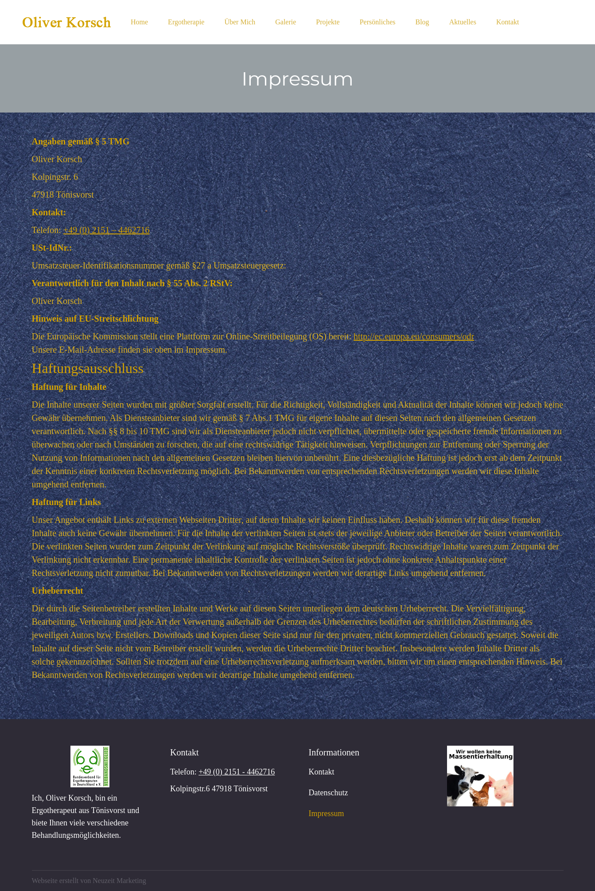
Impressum (326, 813)
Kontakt (321, 771)
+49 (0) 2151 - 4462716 (236, 771)
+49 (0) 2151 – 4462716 (106, 230)
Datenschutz (328, 792)
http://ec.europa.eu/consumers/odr (414, 336)
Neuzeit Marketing (119, 880)
